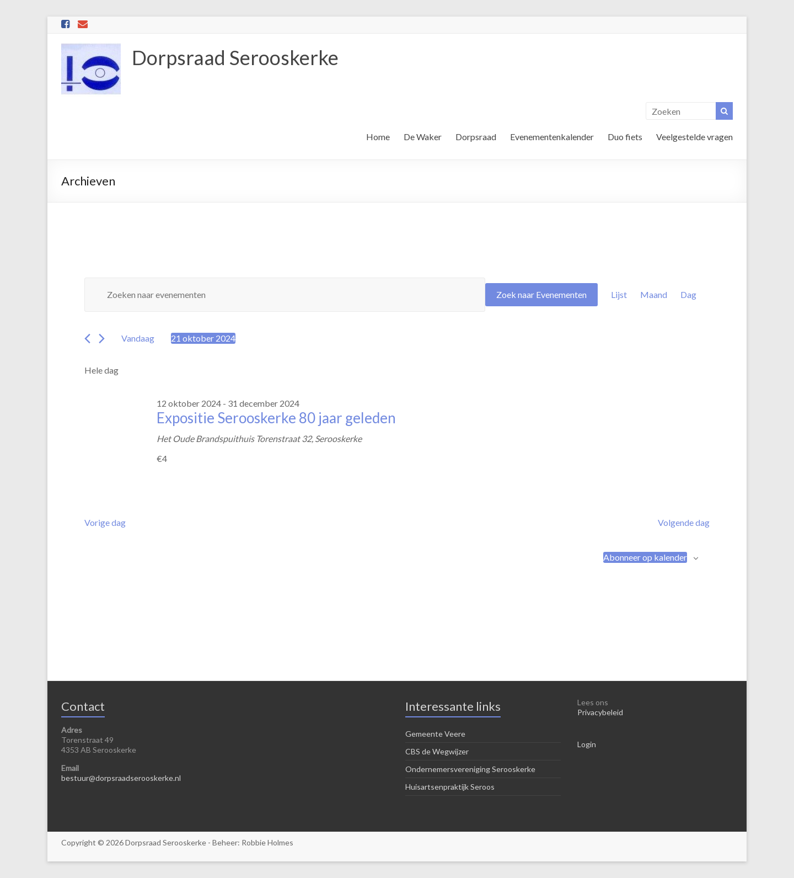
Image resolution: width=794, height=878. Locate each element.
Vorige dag (105, 522)
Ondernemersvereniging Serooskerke (470, 769)
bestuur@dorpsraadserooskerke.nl (121, 778)
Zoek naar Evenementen (541, 294)
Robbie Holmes (267, 842)
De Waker (423, 136)
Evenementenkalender (552, 136)
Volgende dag (684, 522)
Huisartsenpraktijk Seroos (450, 786)
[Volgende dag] (102, 338)
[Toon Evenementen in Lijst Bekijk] (619, 295)
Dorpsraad (475, 136)
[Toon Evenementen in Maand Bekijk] (653, 295)
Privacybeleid (600, 712)
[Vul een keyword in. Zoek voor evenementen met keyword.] (284, 295)
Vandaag (137, 338)
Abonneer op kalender (645, 557)
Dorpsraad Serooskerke (235, 57)
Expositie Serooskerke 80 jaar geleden (276, 418)
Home (378, 136)
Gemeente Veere (435, 733)
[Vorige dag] (87, 338)
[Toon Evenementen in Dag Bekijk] (688, 295)
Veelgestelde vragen (694, 136)
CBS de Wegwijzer (437, 751)
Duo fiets (625, 136)
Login (586, 744)
